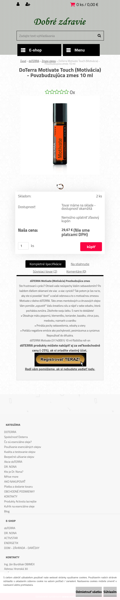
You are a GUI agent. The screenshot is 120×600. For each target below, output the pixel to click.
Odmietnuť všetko (89, 591)
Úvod (23, 61)
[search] (99, 36)
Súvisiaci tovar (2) (45, 271)
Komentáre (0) (76, 271)
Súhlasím (110, 591)
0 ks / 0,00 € (87, 4)
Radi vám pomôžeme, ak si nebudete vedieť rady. (60, 368)
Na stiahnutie (80, 263)
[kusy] (23, 246)
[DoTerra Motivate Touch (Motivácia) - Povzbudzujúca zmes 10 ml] (60, 97)
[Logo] (59, 21)
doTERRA (34, 61)
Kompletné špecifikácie (45, 263)
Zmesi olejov (49, 61)
